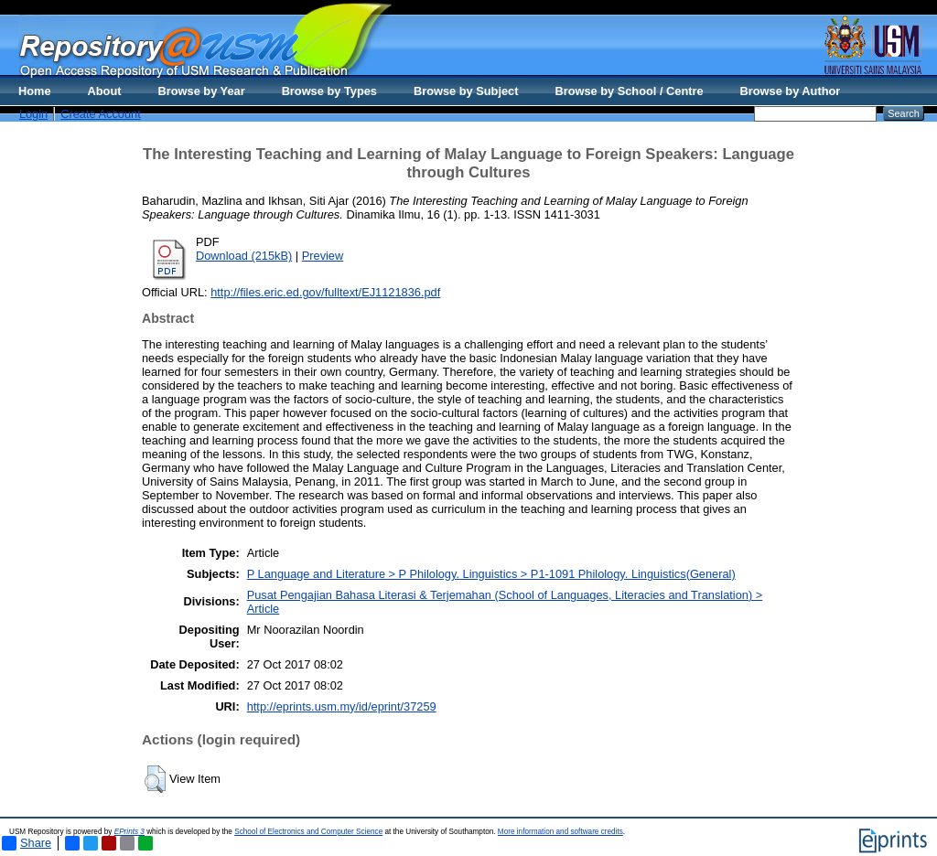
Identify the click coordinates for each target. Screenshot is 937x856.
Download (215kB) (244, 255)
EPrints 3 (129, 832)
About (105, 91)
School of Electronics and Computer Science (308, 832)
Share (26, 843)
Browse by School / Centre (629, 91)
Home (34, 91)
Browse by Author (790, 91)
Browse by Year (201, 91)
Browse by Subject (466, 91)
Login (33, 114)
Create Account (100, 114)
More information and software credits (560, 832)
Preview (323, 255)
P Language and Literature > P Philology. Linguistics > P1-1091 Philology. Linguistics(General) (491, 574)
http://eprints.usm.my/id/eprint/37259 (341, 706)
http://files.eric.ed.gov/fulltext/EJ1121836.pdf (325, 292)
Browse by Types (329, 91)
